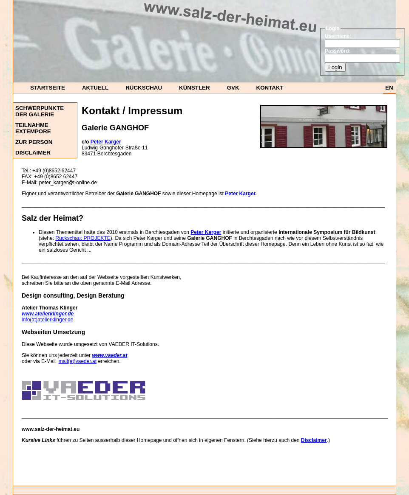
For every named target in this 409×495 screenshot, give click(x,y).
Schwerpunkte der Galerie (39, 111)
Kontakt (270, 87)
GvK (233, 87)
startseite (47, 87)
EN (389, 87)
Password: (338, 51)
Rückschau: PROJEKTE (82, 238)
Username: (338, 36)
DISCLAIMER (33, 152)
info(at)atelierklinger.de (47, 320)
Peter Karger (240, 194)
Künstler (194, 87)
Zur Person (33, 142)
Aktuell (95, 87)
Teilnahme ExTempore (33, 128)
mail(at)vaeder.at (78, 361)
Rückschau (143, 87)
